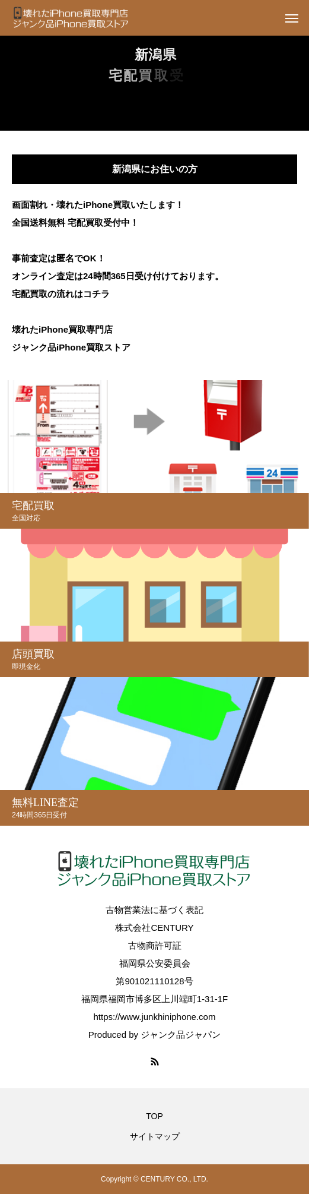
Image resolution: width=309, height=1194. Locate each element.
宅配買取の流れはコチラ (61, 294)
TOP (154, 1116)
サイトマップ (155, 1136)
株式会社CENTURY (154, 928)
